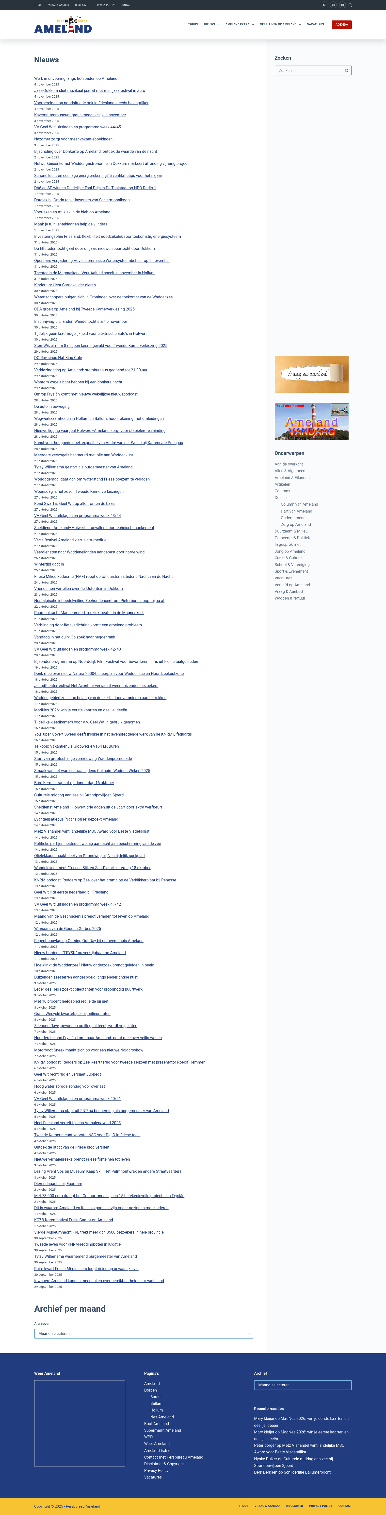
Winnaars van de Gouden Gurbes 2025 (67, 928)
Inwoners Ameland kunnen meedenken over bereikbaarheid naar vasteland (99, 1280)
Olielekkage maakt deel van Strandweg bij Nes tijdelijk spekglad (89, 855)
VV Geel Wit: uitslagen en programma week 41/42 (77, 904)
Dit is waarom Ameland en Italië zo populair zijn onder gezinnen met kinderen (101, 1207)
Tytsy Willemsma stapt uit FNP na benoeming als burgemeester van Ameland (101, 1110)
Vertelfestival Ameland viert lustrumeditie (70, 540)
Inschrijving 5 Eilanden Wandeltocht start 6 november (80, 321)
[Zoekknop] (347, 70)
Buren (155, 1396)
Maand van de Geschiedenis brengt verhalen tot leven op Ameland (91, 916)
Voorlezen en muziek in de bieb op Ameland (72, 212)
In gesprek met (288, 544)
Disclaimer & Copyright (164, 1464)
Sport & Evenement (291, 571)
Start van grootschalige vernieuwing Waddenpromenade (83, 758)
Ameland (152, 1383)
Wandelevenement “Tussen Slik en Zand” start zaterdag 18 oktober (92, 867)
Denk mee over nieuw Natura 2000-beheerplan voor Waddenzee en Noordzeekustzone (109, 673)
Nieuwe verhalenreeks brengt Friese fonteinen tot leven (82, 1159)
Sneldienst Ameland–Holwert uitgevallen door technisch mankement (94, 527)
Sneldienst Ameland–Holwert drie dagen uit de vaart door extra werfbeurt (98, 807)
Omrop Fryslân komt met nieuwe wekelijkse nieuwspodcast (86, 394)
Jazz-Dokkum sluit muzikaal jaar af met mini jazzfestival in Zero (89, 90)
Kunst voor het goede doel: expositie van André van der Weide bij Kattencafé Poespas (108, 442)
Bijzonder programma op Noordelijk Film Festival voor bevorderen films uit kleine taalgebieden (116, 661)
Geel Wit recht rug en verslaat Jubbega (68, 1074)
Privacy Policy (105, 5)
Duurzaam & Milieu (291, 531)
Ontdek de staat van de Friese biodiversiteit (71, 1147)
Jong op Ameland (290, 551)
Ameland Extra (240, 25)
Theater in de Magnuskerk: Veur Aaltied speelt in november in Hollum (94, 273)
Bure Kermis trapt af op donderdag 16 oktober (74, 782)
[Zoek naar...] (308, 70)
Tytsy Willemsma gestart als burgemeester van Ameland (83, 467)
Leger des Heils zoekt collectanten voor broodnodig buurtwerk (88, 989)
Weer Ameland (157, 1443)
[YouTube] (342, 4)
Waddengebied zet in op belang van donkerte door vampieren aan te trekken (100, 697)
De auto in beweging (52, 406)
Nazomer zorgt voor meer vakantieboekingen (73, 139)
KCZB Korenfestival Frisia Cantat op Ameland (73, 1220)
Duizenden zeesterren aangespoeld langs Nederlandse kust (86, 977)
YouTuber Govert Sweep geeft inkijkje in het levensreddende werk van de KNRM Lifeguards (113, 734)
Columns (282, 491)
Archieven (42, 1323)
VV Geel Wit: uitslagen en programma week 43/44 (77, 515)
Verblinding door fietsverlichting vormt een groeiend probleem (88, 625)
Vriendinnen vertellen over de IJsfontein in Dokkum (79, 588)
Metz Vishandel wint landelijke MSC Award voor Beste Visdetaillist (91, 831)
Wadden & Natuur (290, 598)
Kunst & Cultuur (288, 558)
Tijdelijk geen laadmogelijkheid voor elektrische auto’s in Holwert (90, 333)
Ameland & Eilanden (292, 477)
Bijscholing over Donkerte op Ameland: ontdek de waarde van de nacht (95, 151)
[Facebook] (324, 4)
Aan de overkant (289, 464)
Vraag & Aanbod (58, 5)
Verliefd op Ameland (292, 585)
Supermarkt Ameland (162, 1430)
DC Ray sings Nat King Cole (58, 357)
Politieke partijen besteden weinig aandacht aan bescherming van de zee (97, 843)
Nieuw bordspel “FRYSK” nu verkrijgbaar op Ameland (80, 952)
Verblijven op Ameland (281, 25)
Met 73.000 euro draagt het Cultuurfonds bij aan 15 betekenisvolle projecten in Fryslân (109, 1195)
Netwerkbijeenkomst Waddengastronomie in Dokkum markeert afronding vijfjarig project (111, 163)
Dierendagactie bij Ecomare (58, 1183)
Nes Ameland (162, 1417)
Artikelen (282, 484)
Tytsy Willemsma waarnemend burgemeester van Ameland (85, 1256)
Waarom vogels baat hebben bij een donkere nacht (78, 382)
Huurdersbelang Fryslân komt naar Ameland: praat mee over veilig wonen (98, 1037)
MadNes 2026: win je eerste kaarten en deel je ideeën (80, 710)
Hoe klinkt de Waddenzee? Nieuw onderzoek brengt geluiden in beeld (94, 965)
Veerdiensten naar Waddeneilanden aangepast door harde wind (89, 552)
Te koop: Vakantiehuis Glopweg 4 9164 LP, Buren (76, 746)
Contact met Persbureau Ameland (173, 1457)
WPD (148, 1437)
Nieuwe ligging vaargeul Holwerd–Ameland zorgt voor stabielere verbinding (99, 430)
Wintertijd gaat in (49, 564)
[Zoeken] (350, 5)
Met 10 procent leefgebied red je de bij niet (71, 1001)
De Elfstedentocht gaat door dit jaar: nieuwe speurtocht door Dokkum (94, 248)
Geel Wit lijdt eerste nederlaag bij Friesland (71, 892)
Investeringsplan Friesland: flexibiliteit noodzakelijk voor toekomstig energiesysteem (107, 236)
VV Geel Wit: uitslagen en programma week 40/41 (77, 1098)
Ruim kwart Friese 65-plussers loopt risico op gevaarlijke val (86, 1268)
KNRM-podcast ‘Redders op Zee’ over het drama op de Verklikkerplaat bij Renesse (105, 880)
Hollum (156, 1410)
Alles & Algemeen (290, 470)
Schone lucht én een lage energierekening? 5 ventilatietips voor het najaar (98, 175)
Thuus (38, 5)
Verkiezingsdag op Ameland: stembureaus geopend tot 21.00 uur (90, 370)
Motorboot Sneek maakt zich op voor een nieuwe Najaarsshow (88, 1050)
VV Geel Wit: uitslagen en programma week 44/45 (77, 127)
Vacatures (315, 24)
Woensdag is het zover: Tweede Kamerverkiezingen (79, 491)
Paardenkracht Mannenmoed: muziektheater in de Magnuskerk (89, 612)
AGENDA (342, 24)
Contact (126, 5)
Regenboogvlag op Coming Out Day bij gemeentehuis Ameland (89, 940)
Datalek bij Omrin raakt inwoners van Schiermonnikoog (82, 200)
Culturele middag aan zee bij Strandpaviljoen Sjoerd (79, 795)
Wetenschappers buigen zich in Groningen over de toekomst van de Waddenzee (103, 297)
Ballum (156, 1403)
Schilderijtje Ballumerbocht (307, 1472)
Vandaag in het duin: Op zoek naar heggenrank (74, 637)
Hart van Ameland (296, 511)
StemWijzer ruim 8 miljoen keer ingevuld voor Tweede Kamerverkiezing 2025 (100, 345)
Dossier (281, 497)
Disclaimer (82, 5)
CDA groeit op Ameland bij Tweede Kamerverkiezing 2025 (84, 309)
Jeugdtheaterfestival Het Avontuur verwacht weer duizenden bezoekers (96, 685)
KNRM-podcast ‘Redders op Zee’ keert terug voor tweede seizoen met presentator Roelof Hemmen (120, 1062)
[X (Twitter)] (333, 4)
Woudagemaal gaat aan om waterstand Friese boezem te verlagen (93, 479)
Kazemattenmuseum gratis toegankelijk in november (80, 115)
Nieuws (212, 25)
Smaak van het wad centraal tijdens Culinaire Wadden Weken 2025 (92, 770)
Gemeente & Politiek (292, 537)
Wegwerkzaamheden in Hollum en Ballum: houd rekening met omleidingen (99, 418)
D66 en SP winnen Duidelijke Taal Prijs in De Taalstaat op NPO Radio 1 (95, 188)
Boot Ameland (156, 1423)
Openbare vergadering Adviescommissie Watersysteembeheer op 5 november (102, 260)
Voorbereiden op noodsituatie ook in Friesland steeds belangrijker (91, 103)
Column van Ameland (299, 504)
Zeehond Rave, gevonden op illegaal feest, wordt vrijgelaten (85, 1025)
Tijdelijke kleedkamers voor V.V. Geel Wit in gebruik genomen (87, 722)
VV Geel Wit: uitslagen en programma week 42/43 (77, 649)
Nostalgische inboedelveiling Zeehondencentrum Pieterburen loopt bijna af (99, 600)
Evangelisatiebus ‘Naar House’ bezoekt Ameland (76, 819)
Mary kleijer (264, 1418)
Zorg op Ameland (296, 524)
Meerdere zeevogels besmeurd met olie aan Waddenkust (83, 455)
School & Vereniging (292, 564)
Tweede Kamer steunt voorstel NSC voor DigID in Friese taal (87, 1135)
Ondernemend (293, 518)
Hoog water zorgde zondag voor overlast (69, 1086)
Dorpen (150, 1390)
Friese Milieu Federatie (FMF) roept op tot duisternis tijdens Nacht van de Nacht (103, 576)
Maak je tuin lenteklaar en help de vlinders (70, 224)
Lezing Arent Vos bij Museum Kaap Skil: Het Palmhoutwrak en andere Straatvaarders (107, 1171)
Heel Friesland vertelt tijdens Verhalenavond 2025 (77, 1122)
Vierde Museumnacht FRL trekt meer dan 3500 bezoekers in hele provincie (99, 1232)
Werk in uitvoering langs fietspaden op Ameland (75, 78)
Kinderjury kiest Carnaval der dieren (65, 285)
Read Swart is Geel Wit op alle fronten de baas (74, 503)
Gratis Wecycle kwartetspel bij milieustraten (72, 1013)
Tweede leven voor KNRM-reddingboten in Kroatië (77, 1244)
